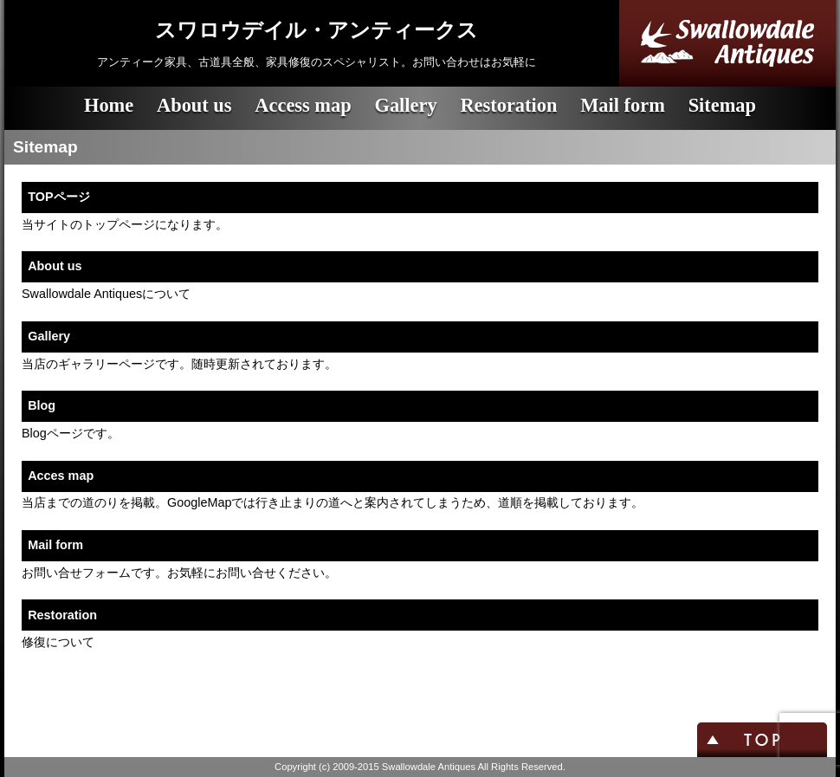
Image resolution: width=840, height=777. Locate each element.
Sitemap (722, 105)
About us (194, 105)
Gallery (405, 105)
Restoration (508, 105)
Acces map (61, 475)
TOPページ (58, 197)
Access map (303, 105)
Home (108, 105)
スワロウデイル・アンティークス (316, 30)
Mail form (622, 105)
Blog (41, 405)
